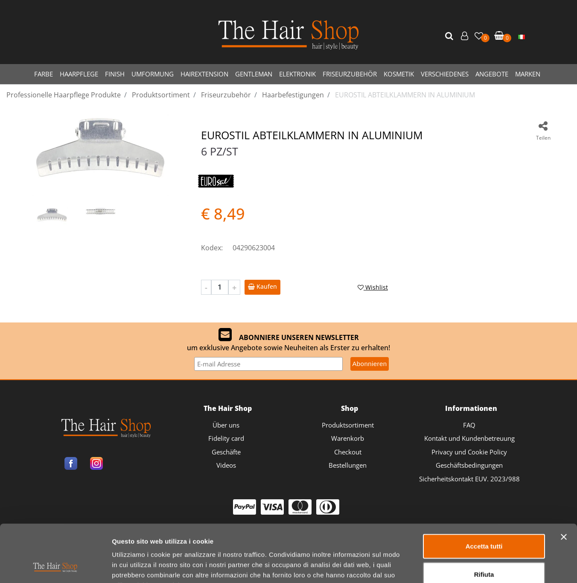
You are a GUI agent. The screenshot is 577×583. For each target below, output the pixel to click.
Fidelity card (226, 438)
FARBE (43, 74)
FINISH (115, 74)
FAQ (469, 425)
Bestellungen (348, 465)
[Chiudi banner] (564, 483)
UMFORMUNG (152, 74)
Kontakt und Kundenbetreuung (469, 438)
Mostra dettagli (449, 566)
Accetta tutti (484, 492)
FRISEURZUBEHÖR (350, 74)
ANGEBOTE (491, 74)
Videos (226, 465)
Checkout (347, 452)
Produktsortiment (348, 425)
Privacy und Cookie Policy (469, 452)
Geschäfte (226, 452)
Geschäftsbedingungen (469, 465)
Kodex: (212, 247)
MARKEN (527, 74)
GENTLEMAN (253, 74)
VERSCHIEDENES (445, 74)
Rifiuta (484, 520)
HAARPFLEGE (79, 74)
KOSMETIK (399, 74)
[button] (450, 36)
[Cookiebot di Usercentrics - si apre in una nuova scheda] (55, 566)
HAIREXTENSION (204, 74)
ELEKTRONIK (297, 74)
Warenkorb (347, 438)
